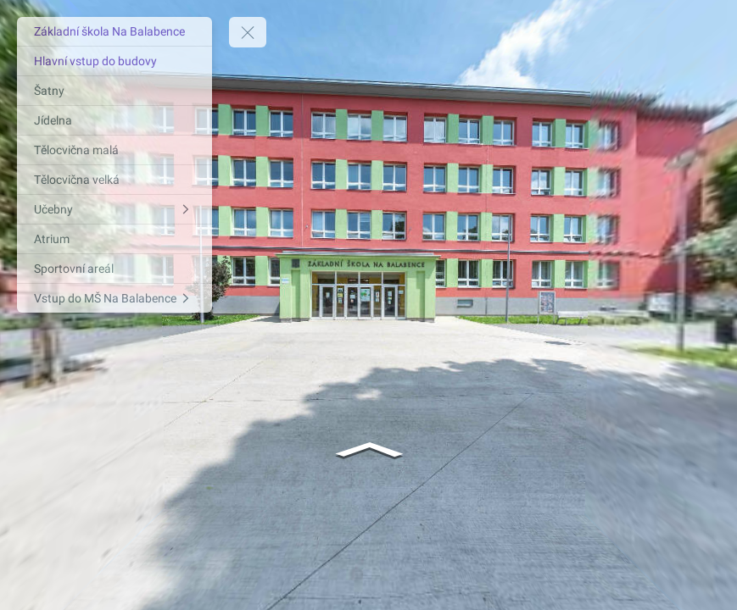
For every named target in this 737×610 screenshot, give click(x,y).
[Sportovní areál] (114, 268)
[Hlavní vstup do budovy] (114, 61)
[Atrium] (114, 239)
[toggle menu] (247, 32)
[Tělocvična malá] (114, 150)
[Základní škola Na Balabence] (114, 31)
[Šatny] (114, 90)
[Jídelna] (114, 120)
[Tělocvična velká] (114, 179)
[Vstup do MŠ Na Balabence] (114, 298)
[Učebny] (114, 209)
